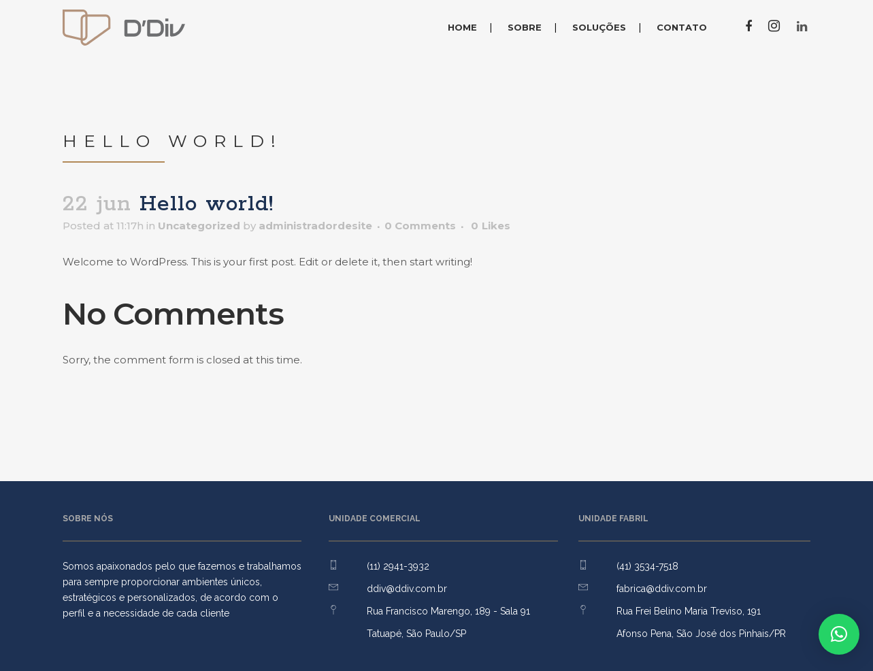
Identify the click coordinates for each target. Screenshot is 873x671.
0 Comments (420, 225)
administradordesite (315, 225)
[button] (839, 634)
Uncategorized (199, 225)
